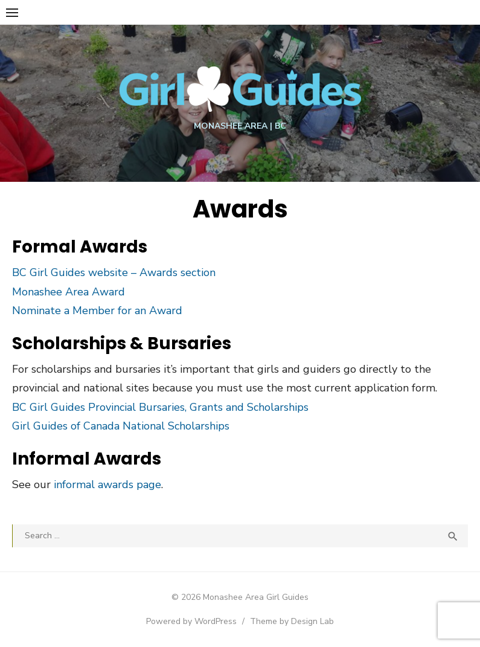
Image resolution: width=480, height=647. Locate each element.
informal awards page (107, 484)
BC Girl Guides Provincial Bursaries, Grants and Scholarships (160, 407)
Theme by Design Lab (292, 621)
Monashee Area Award (68, 292)
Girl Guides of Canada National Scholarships (120, 426)
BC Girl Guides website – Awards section (114, 272)
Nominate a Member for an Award (97, 310)
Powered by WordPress (191, 621)
